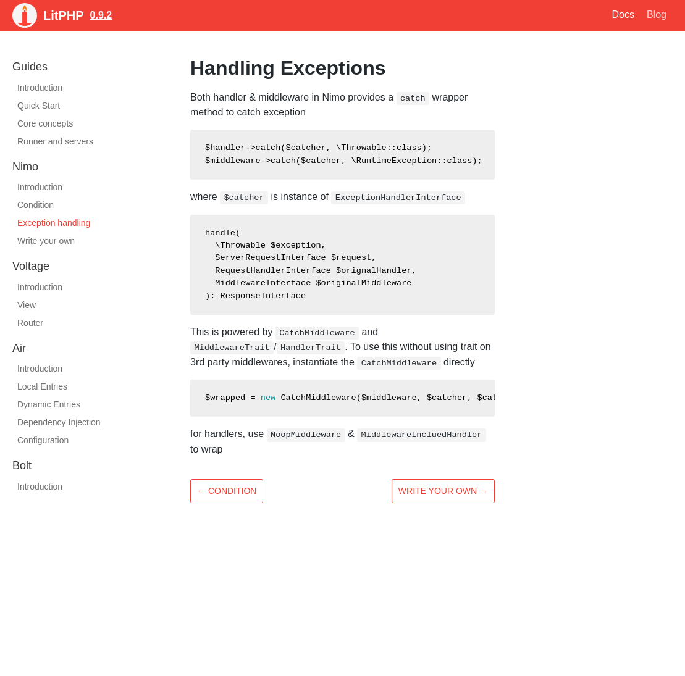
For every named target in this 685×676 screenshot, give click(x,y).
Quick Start (38, 106)
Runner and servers (55, 141)
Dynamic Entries (48, 404)
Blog (656, 14)
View (26, 305)
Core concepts (45, 123)
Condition (35, 205)
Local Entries (42, 386)
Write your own (46, 241)
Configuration (43, 440)
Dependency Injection (59, 422)
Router (30, 323)
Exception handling (53, 223)
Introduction (39, 88)
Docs (623, 14)
